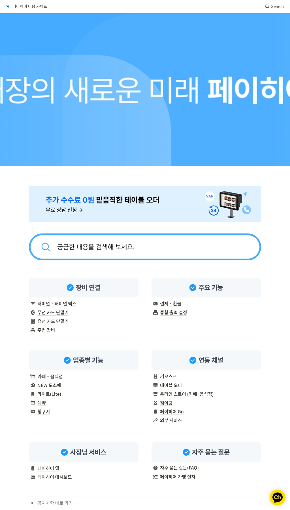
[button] (26, 6)
